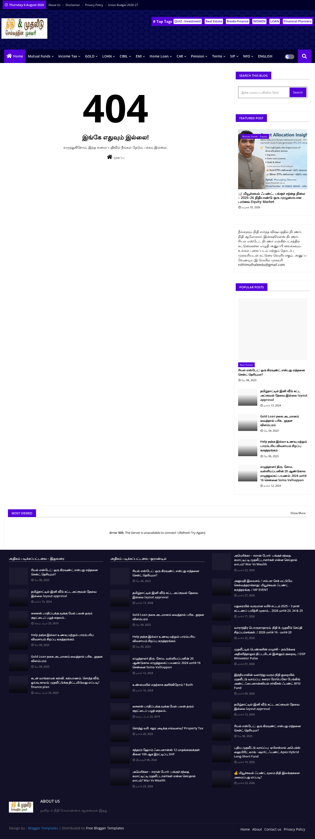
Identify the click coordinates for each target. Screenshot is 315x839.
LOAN (274, 21)
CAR (180, 56)
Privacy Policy (94, 5)
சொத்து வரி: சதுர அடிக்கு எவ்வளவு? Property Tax (167, 728)
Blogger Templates (43, 828)
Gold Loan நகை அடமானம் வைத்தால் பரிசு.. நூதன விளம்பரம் (279, 420)
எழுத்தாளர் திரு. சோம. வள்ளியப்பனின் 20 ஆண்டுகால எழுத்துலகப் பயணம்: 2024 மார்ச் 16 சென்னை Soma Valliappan (283, 473)
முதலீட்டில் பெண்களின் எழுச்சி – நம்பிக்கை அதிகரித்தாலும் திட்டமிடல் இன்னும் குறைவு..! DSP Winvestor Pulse (269, 653)
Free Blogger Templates (105, 828)
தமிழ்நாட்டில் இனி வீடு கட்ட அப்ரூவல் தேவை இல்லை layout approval (283, 395)
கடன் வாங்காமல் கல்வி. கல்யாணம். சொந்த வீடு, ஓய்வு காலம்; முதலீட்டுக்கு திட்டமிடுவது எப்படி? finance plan (65, 682)
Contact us (272, 829)
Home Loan (159, 56)
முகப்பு (115, 157)
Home (18, 56)
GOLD (89, 56)
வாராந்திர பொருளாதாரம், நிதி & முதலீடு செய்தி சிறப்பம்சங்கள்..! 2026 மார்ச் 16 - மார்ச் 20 (268, 629)
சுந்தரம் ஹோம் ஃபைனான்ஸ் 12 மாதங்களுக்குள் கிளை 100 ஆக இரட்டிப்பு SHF (166, 752)
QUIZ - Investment (187, 21)
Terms (217, 56)
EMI (139, 56)
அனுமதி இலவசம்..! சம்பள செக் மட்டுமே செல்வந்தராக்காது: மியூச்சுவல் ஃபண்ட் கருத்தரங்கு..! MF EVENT (263, 585)
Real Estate (214, 21)
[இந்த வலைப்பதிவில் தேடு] (264, 92)
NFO (246, 56)
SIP (232, 56)
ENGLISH (265, 56)
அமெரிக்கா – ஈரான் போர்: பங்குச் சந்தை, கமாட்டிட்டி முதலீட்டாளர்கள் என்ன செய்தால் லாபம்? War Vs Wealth (164, 776)
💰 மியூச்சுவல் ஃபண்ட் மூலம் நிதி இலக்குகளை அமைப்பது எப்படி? (267, 775)
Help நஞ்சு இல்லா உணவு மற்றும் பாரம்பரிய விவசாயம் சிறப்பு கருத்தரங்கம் (283, 445)
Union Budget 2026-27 (123, 5)
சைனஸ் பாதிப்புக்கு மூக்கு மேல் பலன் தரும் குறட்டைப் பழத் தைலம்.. (61, 615)
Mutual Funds (39, 56)
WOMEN (259, 21)
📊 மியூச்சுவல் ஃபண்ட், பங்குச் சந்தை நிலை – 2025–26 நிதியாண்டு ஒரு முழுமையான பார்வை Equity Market (271, 198)
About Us (54, 5)
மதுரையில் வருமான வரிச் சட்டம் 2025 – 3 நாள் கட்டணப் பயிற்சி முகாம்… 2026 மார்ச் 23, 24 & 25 (268, 608)
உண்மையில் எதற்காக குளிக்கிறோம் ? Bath (162, 684)
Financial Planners (297, 21)
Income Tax (67, 56)
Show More (298, 513)
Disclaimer (73, 5)
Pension (197, 56)
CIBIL (124, 56)
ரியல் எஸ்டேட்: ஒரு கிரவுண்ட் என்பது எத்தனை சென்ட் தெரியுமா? (271, 372)
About (257, 829)
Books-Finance (237, 21)
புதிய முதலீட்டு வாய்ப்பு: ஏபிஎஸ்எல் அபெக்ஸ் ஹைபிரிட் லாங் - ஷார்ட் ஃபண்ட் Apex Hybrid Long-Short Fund (267, 751)
